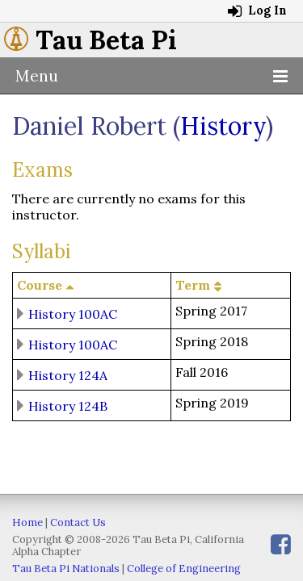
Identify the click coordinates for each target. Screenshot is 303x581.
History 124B (67, 405)
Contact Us (78, 522)
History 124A (67, 374)
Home (27, 522)
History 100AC (72, 313)
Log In (257, 10)
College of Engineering (184, 568)
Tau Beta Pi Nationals (66, 568)
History (223, 126)
